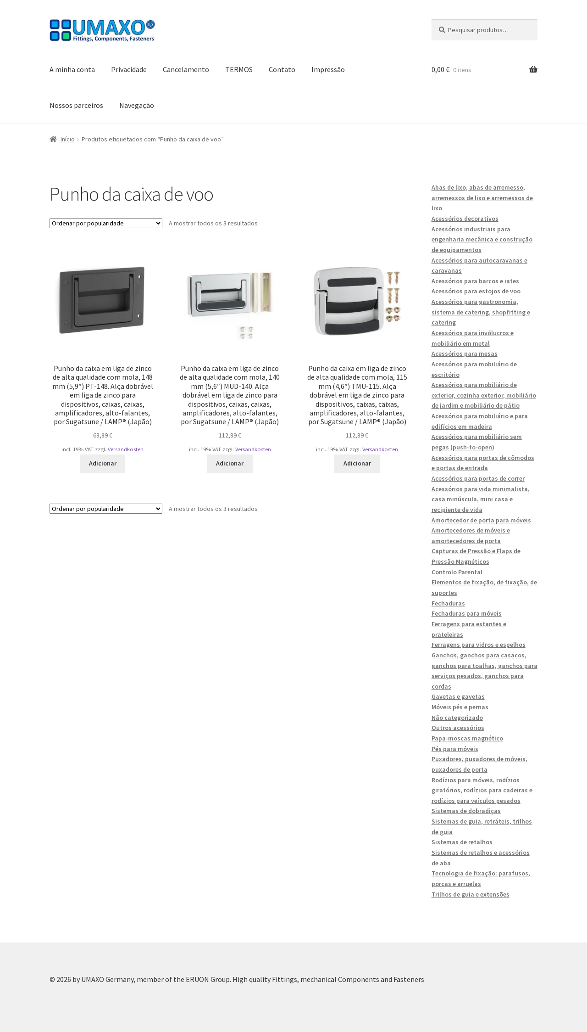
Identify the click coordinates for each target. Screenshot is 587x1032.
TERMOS (239, 69)
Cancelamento (186, 69)
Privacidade (129, 69)
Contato (282, 69)
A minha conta (72, 69)
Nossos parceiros (76, 105)
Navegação (136, 105)
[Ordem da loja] (106, 223)
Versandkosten (126, 449)
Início (68, 139)
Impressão (328, 69)
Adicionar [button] (102, 463)
